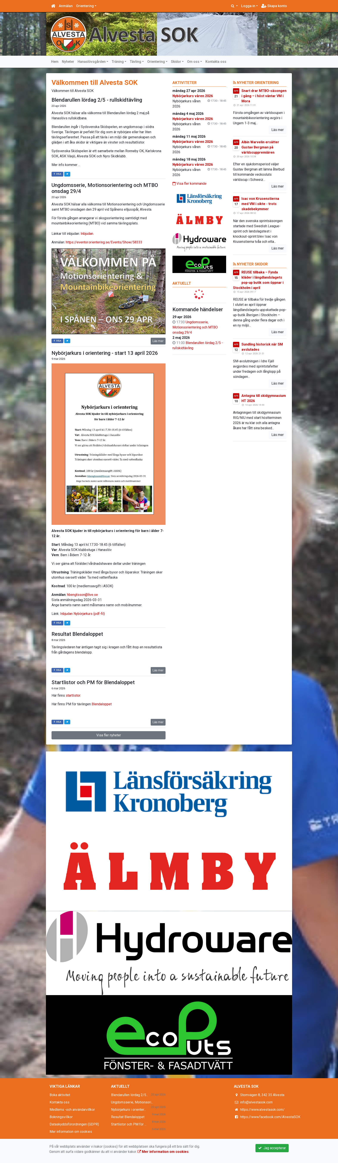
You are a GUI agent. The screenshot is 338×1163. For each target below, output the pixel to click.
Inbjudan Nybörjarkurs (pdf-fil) (82, 614)
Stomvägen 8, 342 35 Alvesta (262, 1095)
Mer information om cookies (71, 1132)
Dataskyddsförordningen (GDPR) (74, 1124)
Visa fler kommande (189, 183)
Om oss (193, 62)
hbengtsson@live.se (82, 595)
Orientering (85, 6)
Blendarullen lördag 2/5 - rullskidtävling (97, 100)
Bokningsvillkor (61, 1117)
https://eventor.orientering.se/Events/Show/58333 (104, 242)
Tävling (135, 62)
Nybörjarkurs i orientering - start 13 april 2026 (105, 353)
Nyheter (68, 62)
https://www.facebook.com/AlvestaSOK (270, 1117)
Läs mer (158, 341)
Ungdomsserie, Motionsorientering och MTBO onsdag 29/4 (195, 327)
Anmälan (66, 6)
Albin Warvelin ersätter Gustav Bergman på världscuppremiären (260, 147)
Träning (118, 62)
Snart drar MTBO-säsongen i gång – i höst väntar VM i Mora (263, 96)
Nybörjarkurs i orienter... (128, 1110)
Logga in (248, 6)
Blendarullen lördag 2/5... (129, 1095)
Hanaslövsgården (92, 62)
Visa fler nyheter (108, 735)
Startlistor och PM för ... (128, 1124)
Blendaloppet (102, 704)
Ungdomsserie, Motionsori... (132, 1102)
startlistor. (74, 695)
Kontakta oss (215, 62)
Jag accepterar (272, 1148)
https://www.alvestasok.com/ (262, 1110)
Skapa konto (274, 6)
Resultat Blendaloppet (77, 634)
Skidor (176, 62)
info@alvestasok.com (256, 1102)
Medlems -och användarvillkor (72, 1110)
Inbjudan (87, 234)
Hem (54, 62)
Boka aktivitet (60, 1095)
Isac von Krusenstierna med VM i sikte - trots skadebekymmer (260, 204)
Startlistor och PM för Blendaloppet (93, 682)
